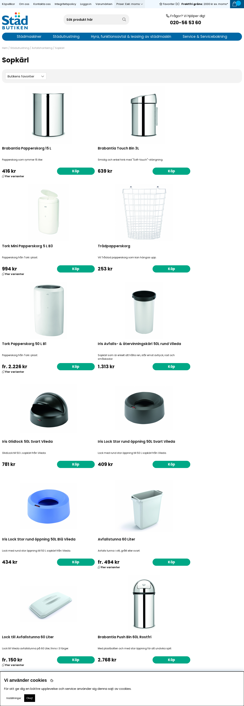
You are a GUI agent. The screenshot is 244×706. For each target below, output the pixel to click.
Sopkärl (59, 48)
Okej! (29, 698)
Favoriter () (169, 4)
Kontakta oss (42, 4)
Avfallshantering (42, 48)
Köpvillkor (8, 4)
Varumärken (104, 4)
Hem (5, 48)
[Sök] (96, 19)
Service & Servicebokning (205, 36)
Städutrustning (19, 48)
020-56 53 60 (185, 23)
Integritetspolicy (65, 4)
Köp (48, 170)
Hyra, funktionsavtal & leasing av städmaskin (131, 36)
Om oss (24, 4)
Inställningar (13, 698)
